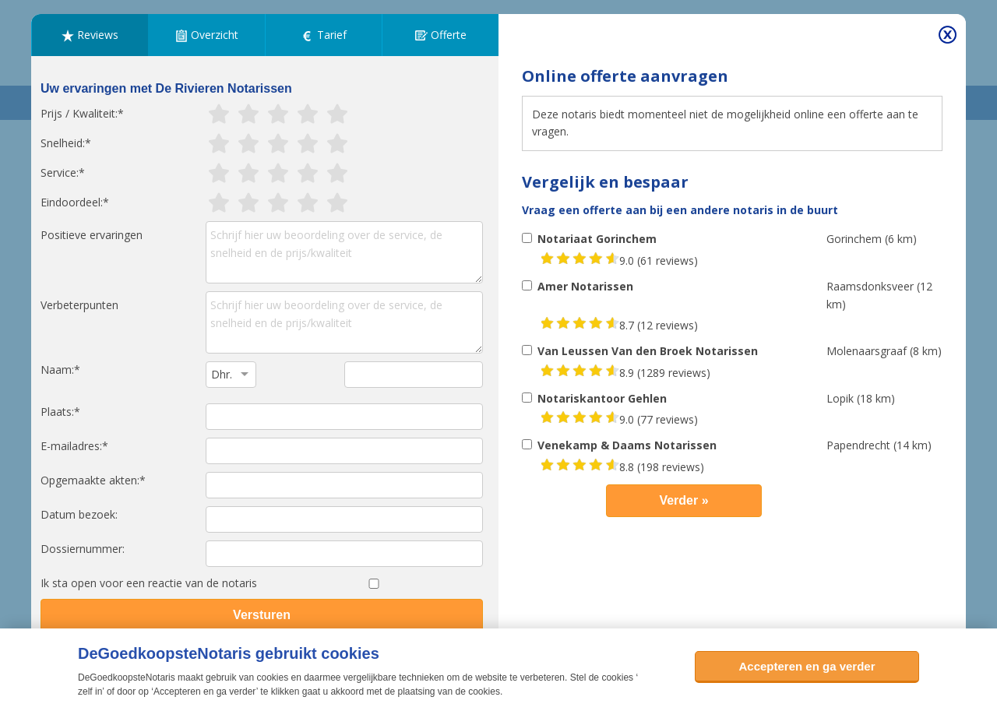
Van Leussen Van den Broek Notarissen (647, 350)
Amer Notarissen (585, 286)
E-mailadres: (71, 445)
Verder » (683, 500)
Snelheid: (63, 143)
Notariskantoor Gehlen (602, 398)
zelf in (90, 691)
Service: (60, 172)
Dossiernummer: (83, 548)
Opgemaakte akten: (90, 480)
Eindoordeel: (72, 202)
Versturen (262, 614)
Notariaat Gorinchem (597, 238)
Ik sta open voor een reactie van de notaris (149, 582)
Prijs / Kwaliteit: (79, 113)
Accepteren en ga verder (806, 666)
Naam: (57, 369)
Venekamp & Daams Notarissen (627, 445)
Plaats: (57, 411)
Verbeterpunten (79, 304)
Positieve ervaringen (92, 234)
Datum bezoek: (79, 514)
